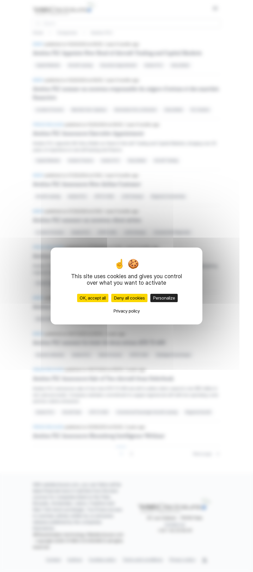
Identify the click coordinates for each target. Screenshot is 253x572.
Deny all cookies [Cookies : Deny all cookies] (129, 298)
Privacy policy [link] (126, 311)
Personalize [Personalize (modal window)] (164, 298)
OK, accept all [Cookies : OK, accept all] (93, 298)
